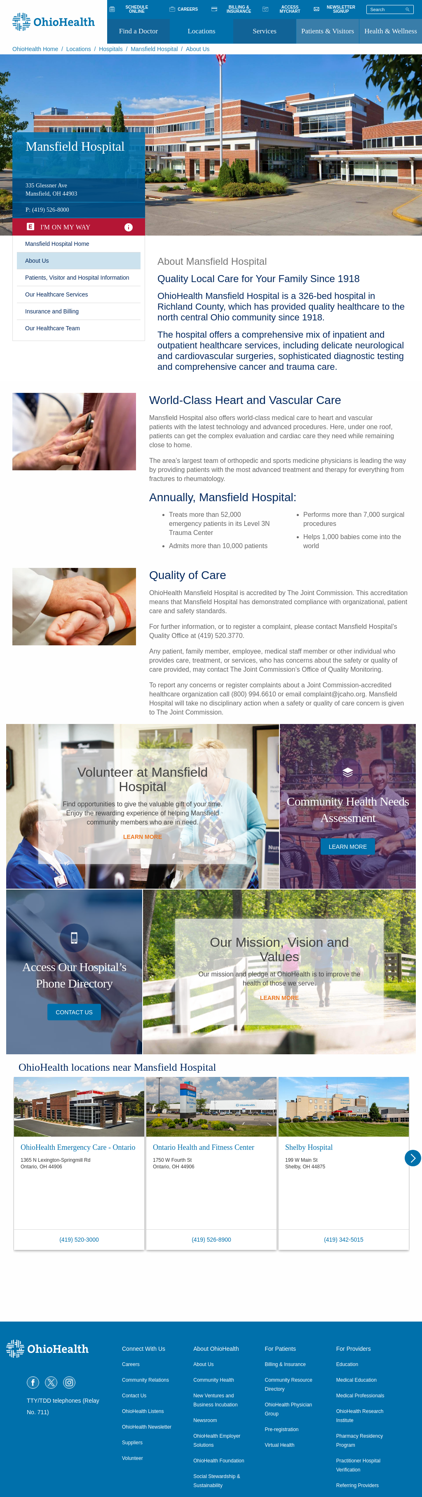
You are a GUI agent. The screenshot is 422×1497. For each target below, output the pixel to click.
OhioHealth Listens (143, 1411)
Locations (201, 31)
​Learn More (142, 837)
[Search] (407, 9)
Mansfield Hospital (154, 49)
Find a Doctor (138, 31)
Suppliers (132, 1443)
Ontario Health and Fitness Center (203, 1147)
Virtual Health (280, 1445)
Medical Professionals (360, 1396)
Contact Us (74, 1012)
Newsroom (205, 1420)
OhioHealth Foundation (218, 1461)
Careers (131, 1364)
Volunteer (132, 1458)
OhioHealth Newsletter (146, 1427)
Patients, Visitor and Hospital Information (77, 277)
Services (265, 31)
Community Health (213, 1380)
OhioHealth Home (35, 49)
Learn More (279, 998)
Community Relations (145, 1380)
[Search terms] (390, 9)
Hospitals (111, 49)
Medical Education (356, 1380)
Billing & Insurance (285, 1364)
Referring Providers (357, 1485)
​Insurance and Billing (52, 311)
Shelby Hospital (309, 1147)
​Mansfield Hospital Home (57, 244)
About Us (37, 260)
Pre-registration (282, 1429)
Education (347, 1364)
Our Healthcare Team (52, 328)
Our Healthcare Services (56, 294)
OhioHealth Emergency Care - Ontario (78, 1147)
